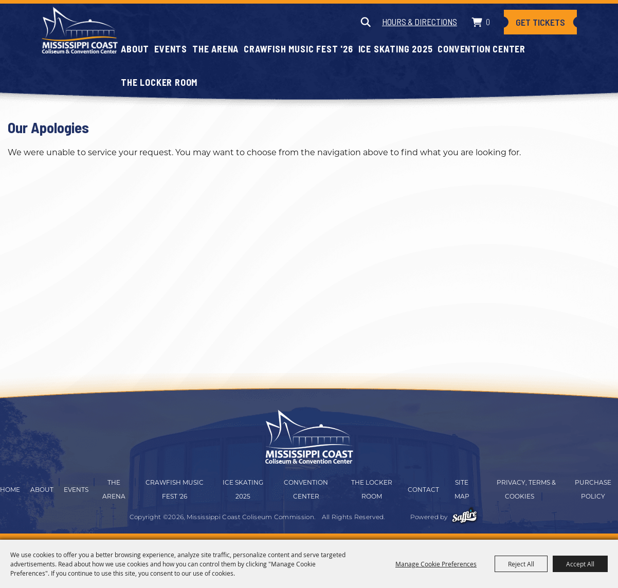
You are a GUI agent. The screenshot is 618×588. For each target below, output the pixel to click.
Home (10, 489)
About (135, 48)
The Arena (215, 48)
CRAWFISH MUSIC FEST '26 (298, 48)
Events (170, 48)
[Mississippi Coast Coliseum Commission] (79, 29)
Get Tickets (540, 22)
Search (365, 22)
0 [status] (488, 21)
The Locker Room (159, 82)
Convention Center (481, 48)
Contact (423, 489)
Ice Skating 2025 (395, 48)
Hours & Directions (419, 21)
